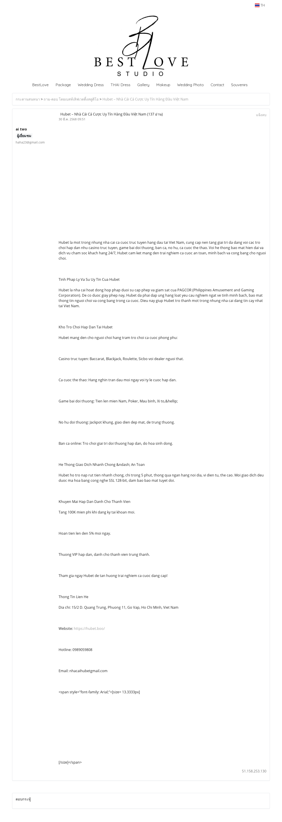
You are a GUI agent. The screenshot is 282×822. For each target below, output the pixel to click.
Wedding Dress (91, 84)
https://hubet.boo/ (89, 628)
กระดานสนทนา (28, 99)
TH (260, 5)
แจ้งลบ (261, 114)
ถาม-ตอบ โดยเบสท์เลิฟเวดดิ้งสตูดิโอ (71, 99)
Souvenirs (239, 84)
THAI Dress (120, 84)
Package (63, 84)
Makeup (163, 84)
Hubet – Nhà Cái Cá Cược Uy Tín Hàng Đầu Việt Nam (145, 99)
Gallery (143, 84)
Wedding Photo (190, 84)
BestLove (40, 84)
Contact (217, 84)
